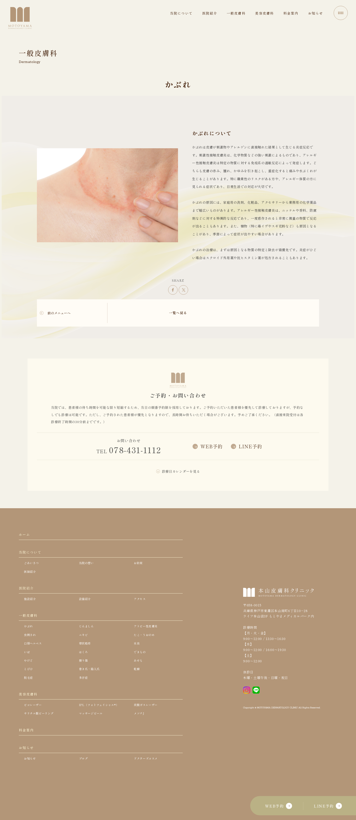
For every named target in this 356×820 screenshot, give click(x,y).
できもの (141, 668)
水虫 (137, 658)
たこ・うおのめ (146, 649)
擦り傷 (84, 677)
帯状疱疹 (86, 658)
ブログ (84, 788)
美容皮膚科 (29, 715)
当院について (32, 556)
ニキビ (84, 649)
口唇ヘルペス (34, 658)
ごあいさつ (32, 568)
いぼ (27, 668)
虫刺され (31, 649)
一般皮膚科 (29, 628)
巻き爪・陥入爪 (91, 687)
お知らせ (27, 775)
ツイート (183, 290)
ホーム (25, 536)
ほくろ (84, 668)
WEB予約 (278, 806)
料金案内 (27, 755)
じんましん (87, 640)
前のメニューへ (59, 313)
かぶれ (29, 640)
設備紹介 (86, 609)
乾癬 (137, 687)
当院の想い (87, 568)
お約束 (139, 568)
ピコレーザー (34, 727)
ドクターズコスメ (148, 788)
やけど (29, 677)
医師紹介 (31, 578)
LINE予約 (328, 806)
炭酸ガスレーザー (148, 727)
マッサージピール (93, 736)
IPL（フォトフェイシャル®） (102, 727)
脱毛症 (29, 696)
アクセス (141, 609)
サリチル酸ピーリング (41, 736)
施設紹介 (31, 609)
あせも (139, 677)
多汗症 (84, 696)
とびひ (29, 687)
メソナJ (140, 736)
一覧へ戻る (178, 312)
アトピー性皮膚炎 (148, 640)
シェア (173, 290)
